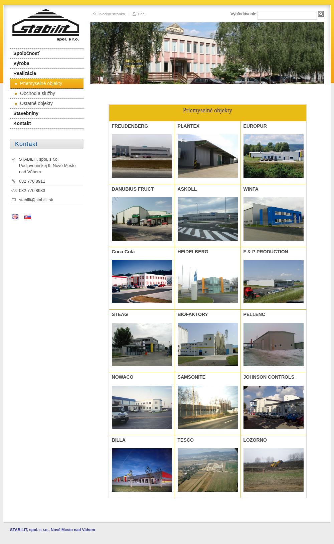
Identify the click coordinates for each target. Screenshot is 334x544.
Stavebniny (25, 113)
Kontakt (22, 123)
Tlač (140, 14)
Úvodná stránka (111, 14)
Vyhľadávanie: (244, 13)
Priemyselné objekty (38, 83)
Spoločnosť (26, 53)
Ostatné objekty (34, 103)
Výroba (21, 63)
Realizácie (24, 73)
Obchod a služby (35, 93)
